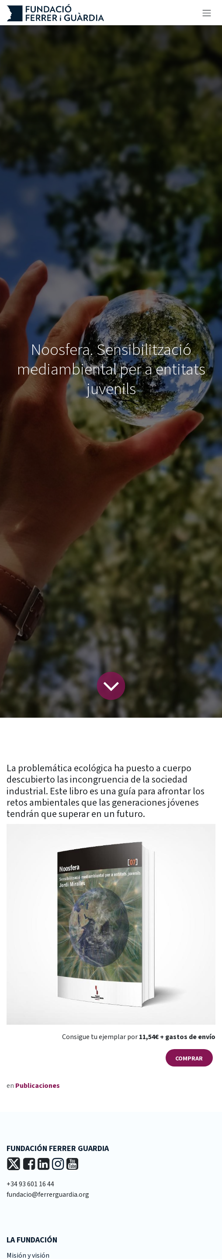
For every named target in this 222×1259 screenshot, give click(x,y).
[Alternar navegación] (206, 12)
